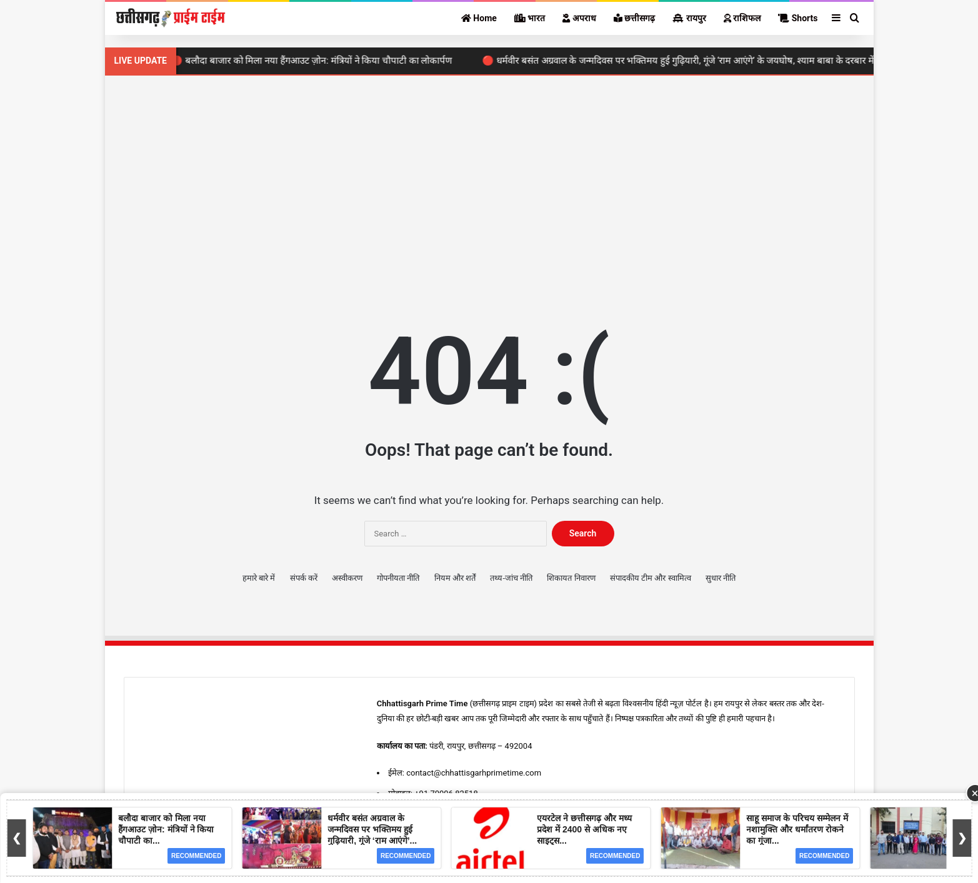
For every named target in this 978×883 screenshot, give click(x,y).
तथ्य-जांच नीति (511, 578)
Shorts (797, 18)
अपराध (579, 18)
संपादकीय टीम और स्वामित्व (650, 578)
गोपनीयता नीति (398, 578)
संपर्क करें (303, 578)
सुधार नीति (721, 578)
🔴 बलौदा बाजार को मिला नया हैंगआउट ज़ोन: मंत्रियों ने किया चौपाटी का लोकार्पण (316, 60)
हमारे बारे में (258, 578)
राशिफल (742, 18)
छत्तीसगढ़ (634, 18)
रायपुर (689, 18)
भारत (529, 18)
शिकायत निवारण (571, 578)
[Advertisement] (489, 181)
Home (479, 18)
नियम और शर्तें (455, 578)
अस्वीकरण (347, 578)
